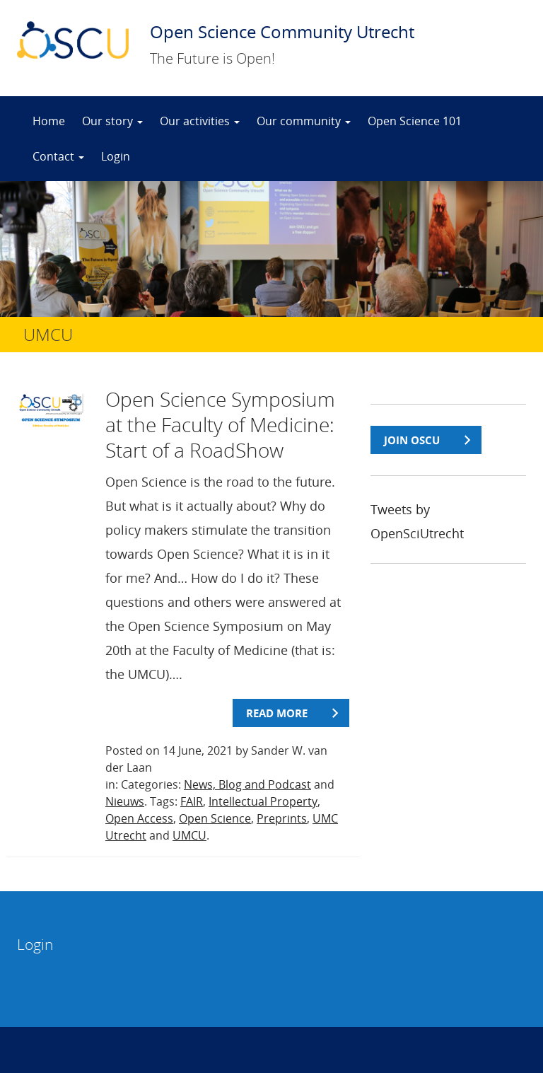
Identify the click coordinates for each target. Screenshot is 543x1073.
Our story (112, 121)
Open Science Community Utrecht (282, 31)
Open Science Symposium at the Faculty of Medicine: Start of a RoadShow (220, 424)
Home (49, 121)
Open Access (139, 818)
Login (115, 156)
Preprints (282, 818)
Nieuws (124, 801)
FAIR (191, 801)
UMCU (189, 835)
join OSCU (412, 440)
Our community (304, 121)
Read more (277, 713)
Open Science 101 (415, 121)
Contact (58, 156)
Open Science (215, 818)
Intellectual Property (263, 801)
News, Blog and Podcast (247, 784)
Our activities (200, 121)
